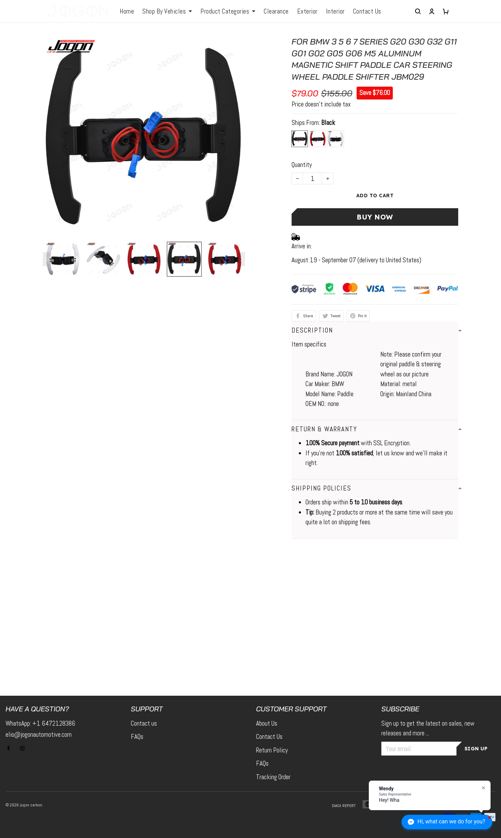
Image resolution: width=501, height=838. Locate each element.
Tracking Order (273, 777)
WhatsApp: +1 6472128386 (40, 723)
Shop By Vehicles (167, 11)
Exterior (307, 11)
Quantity (302, 164)
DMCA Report (344, 805)
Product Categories (227, 11)
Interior (335, 11)
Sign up (476, 748)
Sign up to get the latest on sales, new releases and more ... (428, 728)
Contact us (144, 723)
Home (127, 11)
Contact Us (367, 11)
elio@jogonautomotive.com (39, 734)
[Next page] (241, 259)
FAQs (137, 736)
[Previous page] (46, 259)
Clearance (276, 11)
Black (328, 122)
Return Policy (272, 750)
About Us (266, 723)
